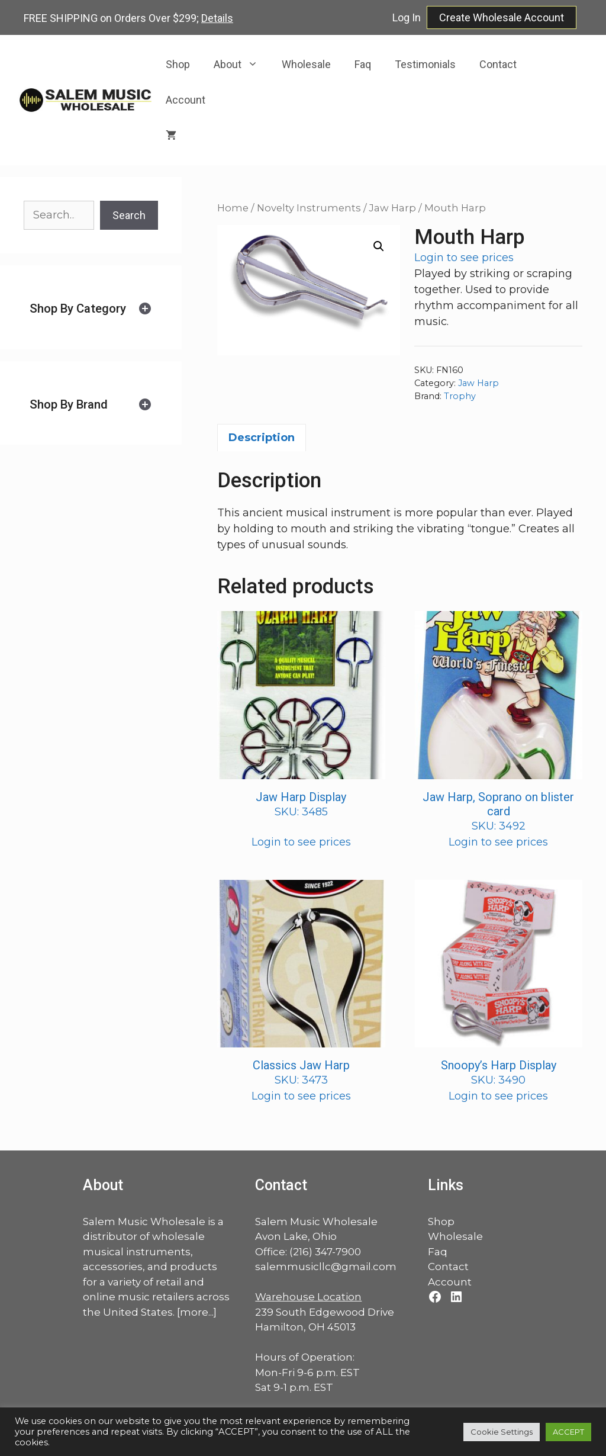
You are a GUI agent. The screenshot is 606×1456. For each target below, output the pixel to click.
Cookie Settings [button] (501, 1431)
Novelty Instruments (309, 208)
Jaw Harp (392, 208)
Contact (498, 64)
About (242, 64)
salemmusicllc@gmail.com (326, 1266)
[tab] (91, 309)
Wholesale (306, 64)
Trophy (460, 396)
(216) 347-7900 (325, 1252)
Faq (362, 64)
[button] (378, 246)
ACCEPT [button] (568, 1431)
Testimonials (425, 64)
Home (233, 208)
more (194, 1312)
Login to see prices (464, 257)
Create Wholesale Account (501, 17)
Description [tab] (261, 437)
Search (129, 215)
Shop (178, 64)
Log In (406, 17)
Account (185, 100)
